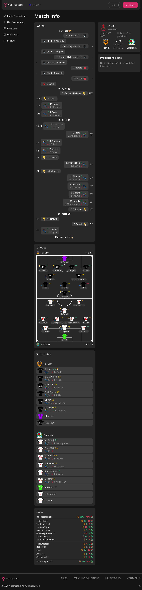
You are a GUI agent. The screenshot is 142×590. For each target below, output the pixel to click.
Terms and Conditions (86, 578)
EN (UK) (34, 5)
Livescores (10, 28)
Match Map (11, 34)
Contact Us (133, 578)
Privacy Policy (113, 578)
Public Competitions (15, 16)
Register (130, 5)
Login (114, 5)
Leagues (9, 40)
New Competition (14, 22)
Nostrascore (13, 5)
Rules (64, 578)
